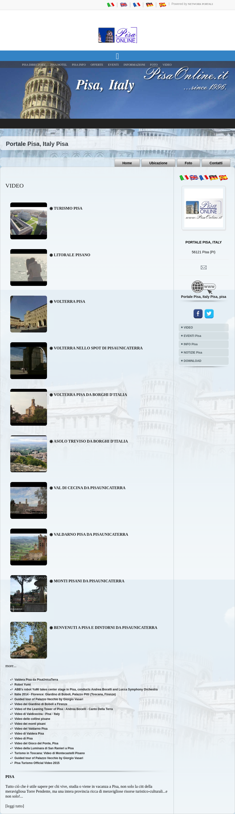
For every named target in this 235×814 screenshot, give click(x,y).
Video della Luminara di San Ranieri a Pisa (44, 748)
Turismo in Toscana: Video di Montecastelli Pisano (49, 753)
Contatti (216, 163)
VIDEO (167, 64)
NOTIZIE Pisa (193, 352)
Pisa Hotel (58, 64)
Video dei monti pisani (30, 723)
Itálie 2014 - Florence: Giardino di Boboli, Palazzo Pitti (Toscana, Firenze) (65, 694)
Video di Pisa (23, 738)
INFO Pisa (191, 344)
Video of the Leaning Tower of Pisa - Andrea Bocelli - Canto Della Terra (63, 709)
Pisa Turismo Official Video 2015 (36, 763)
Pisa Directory (34, 64)
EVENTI (113, 64)
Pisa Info (79, 64)
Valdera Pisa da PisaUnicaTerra (36, 679)
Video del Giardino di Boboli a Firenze (40, 704)
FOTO (154, 64)
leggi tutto (15, 806)
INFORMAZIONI (134, 64)
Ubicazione (158, 163)
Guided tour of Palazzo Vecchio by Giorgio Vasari (48, 699)
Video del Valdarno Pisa (30, 728)
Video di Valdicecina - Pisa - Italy (37, 714)
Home (127, 163)
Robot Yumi (22, 684)
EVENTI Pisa (192, 336)
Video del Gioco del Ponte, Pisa (36, 743)
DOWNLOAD (192, 361)
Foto (188, 163)
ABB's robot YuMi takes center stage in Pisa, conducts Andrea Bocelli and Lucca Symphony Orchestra (86, 689)
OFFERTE (97, 64)
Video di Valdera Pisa (29, 733)
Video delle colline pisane (32, 719)
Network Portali (200, 3)
